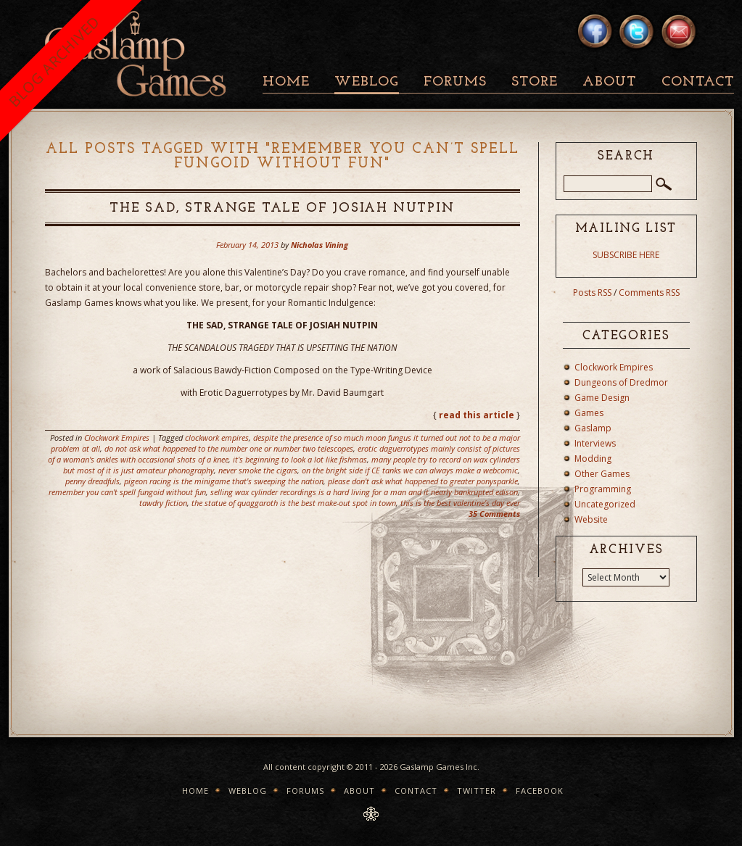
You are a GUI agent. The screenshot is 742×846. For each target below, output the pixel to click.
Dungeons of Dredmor (621, 382)
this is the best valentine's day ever (460, 502)
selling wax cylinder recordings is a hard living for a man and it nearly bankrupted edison (364, 491)
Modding (592, 458)
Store (534, 82)
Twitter (476, 790)
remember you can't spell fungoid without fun (127, 491)
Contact (697, 82)
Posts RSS (592, 292)
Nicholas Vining (319, 244)
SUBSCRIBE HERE (626, 255)
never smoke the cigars (257, 470)
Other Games (602, 474)
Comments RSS (649, 292)
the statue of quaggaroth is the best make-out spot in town (293, 502)
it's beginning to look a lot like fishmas (300, 459)
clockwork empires (217, 437)
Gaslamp (592, 428)
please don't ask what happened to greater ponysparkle (423, 481)
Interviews (595, 443)
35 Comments (494, 513)
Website (591, 519)
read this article (476, 415)
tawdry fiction (163, 502)
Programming (602, 489)
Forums (455, 82)
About (609, 82)
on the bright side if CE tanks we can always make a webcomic (410, 470)
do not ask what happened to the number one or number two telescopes (228, 448)
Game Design (602, 397)
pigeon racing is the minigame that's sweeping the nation (223, 481)
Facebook (540, 790)
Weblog (366, 82)
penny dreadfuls (92, 481)
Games (588, 413)
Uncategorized (604, 504)
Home (286, 82)
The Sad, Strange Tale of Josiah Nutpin (282, 208)
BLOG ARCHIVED (54, 61)
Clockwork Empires (116, 437)
